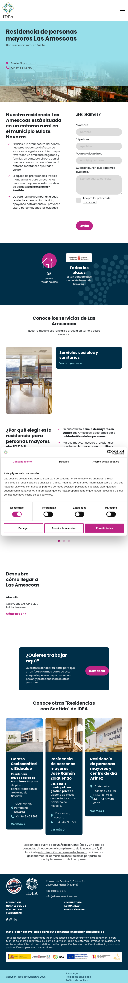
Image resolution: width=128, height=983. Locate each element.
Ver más (17, 824)
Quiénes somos (16, 906)
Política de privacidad (78, 976)
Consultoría (73, 902)
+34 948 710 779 (65, 822)
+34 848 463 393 (26, 816)
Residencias (14, 913)
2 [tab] (64, 541)
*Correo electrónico (89, 154)
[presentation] (94, 210)
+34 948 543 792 (21, 68)
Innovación (14, 909)
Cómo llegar (15, 614)
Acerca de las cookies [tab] (105, 461)
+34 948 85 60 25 (56, 891)
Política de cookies (77, 980)
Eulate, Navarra (20, 63)
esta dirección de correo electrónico (62, 852)
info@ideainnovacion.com (61, 896)
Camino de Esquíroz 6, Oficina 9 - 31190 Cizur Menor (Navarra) (65, 883)
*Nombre (82, 125)
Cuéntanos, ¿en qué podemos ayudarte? (95, 170)
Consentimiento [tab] (22, 461)
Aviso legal (72, 973)
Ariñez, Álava (103, 786)
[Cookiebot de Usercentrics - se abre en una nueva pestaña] (109, 452)
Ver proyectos (69, 363)
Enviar (84, 226)
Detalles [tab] (64, 461)
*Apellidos (82, 139)
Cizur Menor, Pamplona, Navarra (23, 808)
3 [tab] (69, 541)
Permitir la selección (64, 528)
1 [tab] (59, 541)
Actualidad (72, 906)
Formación (13, 902)
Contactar (97, 671)
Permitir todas (104, 528)
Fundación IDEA (74, 909)
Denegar (23, 528)
